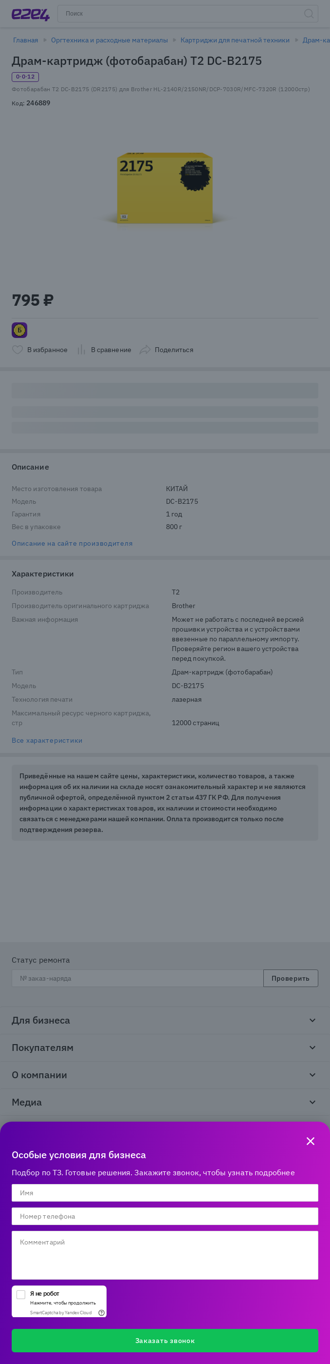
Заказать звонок (165, 1340)
